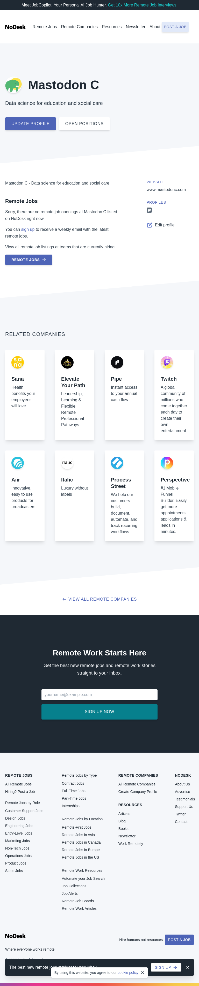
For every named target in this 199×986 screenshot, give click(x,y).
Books (123, 829)
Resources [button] (112, 27)
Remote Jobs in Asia (78, 835)
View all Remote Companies (99, 599)
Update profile (30, 123)
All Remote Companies (136, 784)
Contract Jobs (73, 783)
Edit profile (161, 225)
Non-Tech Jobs (17, 848)
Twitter (180, 814)
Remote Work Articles (79, 908)
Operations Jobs (18, 856)
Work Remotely (130, 844)
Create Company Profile (137, 792)
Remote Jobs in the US (80, 857)
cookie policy (128, 972)
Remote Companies (79, 27)
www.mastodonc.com (166, 189)
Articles (124, 814)
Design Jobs (15, 818)
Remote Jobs (44, 27)
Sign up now (99, 711)
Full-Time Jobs (73, 791)
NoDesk (183, 775)
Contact (181, 822)
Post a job (175, 27)
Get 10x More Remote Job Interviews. (142, 5)
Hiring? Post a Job (20, 792)
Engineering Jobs (19, 826)
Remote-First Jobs (76, 827)
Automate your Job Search (83, 878)
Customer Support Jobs (24, 811)
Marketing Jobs (17, 841)
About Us (182, 784)
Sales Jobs (14, 871)
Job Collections (74, 886)
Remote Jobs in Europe (81, 850)
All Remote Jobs (18, 784)
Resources (130, 805)
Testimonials (185, 799)
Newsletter (136, 27)
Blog (122, 821)
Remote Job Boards (78, 901)
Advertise (182, 792)
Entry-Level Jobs (18, 833)
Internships (70, 806)
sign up (28, 229)
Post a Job (179, 940)
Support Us (184, 807)
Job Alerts (69, 893)
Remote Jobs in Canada (81, 842)
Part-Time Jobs (74, 798)
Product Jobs (15, 863)
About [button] (155, 27)
